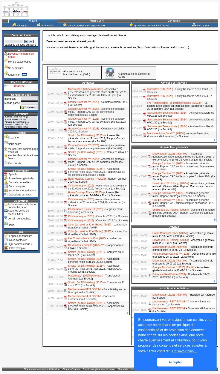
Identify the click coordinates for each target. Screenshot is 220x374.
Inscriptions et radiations (22, 190)
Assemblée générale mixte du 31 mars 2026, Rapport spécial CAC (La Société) (96, 306)
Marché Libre (97, 21)
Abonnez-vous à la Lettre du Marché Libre (22, 206)
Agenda (12, 174)
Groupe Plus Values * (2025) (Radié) (173, 267)
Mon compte (174, 21)
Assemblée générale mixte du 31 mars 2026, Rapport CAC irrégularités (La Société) (95, 268)
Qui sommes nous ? (20, 244)
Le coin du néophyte (19, 218)
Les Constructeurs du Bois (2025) (87, 238)
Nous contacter (18, 240)
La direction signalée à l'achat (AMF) (95, 240)
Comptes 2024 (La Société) (112, 220)
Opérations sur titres (20, 194)
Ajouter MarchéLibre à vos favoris (149, 25)
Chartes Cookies (71, 369)
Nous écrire (45, 25)
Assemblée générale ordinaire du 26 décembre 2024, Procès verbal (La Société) (97, 202)
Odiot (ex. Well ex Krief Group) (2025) (89, 224)
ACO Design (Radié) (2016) (20, 127)
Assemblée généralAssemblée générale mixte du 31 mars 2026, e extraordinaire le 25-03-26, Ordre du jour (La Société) (98, 94)
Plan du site (200, 25)
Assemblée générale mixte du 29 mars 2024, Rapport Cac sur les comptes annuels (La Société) (96, 171)
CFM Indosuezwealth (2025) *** (86, 245)
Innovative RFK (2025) (160, 89)
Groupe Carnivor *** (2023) (83, 102)
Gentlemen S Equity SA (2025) (85, 209)
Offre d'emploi (17, 248)
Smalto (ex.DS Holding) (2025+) (86, 135)
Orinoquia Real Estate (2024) (169, 274)
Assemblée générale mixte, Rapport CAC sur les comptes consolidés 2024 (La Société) (96, 162)
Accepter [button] (175, 362)
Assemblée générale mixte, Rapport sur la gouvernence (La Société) (96, 147)
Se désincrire (15, 68)
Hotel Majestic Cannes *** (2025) (87, 178)
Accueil (33, 21)
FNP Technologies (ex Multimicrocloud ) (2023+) (174, 102)
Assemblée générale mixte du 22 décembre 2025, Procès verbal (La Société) (97, 187)
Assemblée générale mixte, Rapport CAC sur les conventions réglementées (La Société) (96, 111)
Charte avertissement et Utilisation (42, 369)
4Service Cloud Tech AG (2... (20, 117)
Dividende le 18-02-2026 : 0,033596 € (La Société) (181, 276)
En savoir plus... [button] (184, 351)
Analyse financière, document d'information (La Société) (178, 135)
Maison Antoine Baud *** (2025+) (166, 133)
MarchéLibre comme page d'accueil (84, 25)
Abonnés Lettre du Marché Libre (18, 212)
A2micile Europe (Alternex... (20, 122)
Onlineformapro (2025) (81, 185)
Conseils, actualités (19, 182)
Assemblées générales (21, 178)
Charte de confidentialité (130, 369)
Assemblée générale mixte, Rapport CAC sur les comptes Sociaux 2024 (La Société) (97, 121)
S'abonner (19, 25)
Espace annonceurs (20, 235)
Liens (11, 225)
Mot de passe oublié (19, 61)
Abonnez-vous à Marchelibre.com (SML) (76, 73)
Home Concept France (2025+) (86, 192)
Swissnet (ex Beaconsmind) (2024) (167, 112)
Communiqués (16, 186)
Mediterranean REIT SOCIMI (84, 289)
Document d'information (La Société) (91, 298)
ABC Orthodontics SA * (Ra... (20, 124)
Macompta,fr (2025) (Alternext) (85, 89)
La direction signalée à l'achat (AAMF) (97, 226)
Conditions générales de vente (99, 369)
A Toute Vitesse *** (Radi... (20, 119)
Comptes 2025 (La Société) (112, 216)
